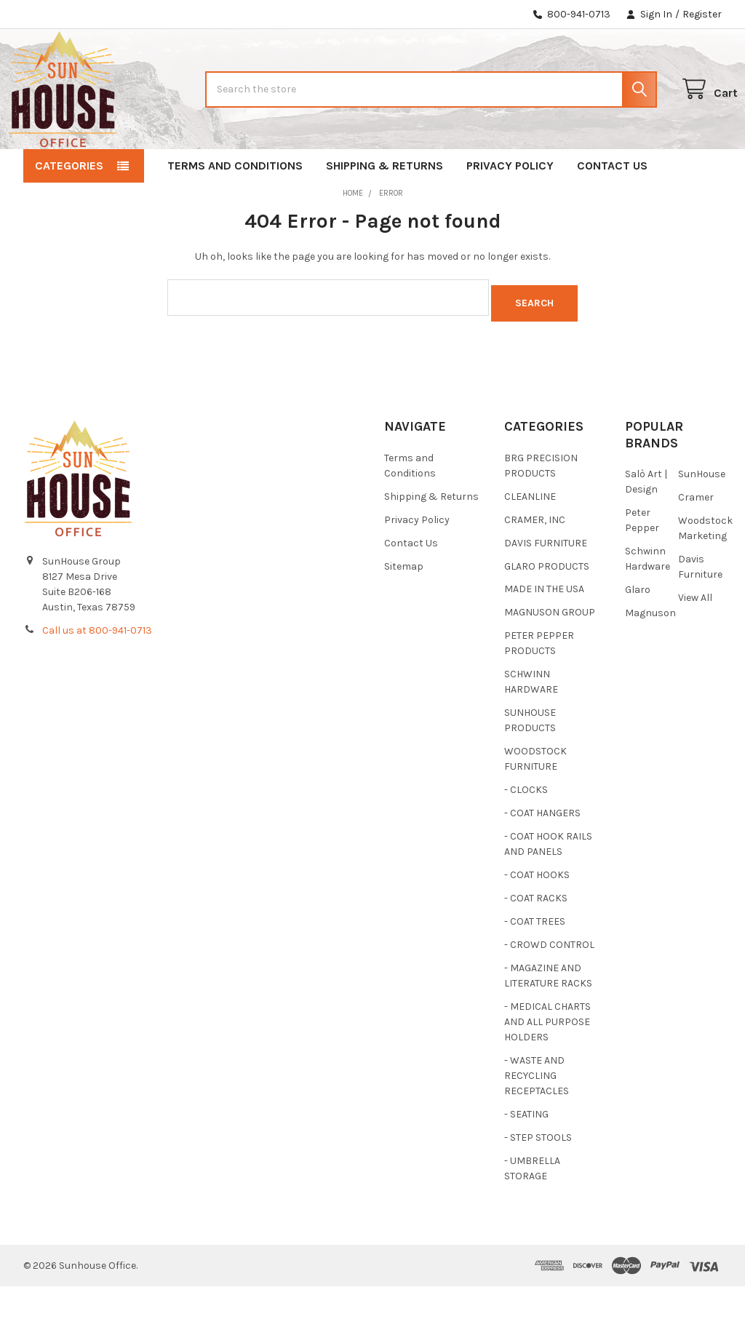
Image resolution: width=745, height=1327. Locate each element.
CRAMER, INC (534, 560)
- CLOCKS (526, 830)
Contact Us (612, 212)
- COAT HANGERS (542, 854)
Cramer (696, 538)
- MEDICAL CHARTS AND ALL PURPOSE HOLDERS (547, 1062)
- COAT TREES (534, 962)
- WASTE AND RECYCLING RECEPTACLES (536, 1116)
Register (702, 14)
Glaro (637, 630)
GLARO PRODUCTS (546, 606)
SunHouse (701, 515)
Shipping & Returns (384, 212)
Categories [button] (69, 212)
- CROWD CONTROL (549, 985)
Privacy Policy (510, 212)
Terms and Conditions (235, 212)
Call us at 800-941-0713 (97, 671)
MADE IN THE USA (544, 629)
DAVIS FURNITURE (545, 583)
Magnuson (650, 653)
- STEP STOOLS (538, 1178)
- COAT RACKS (535, 939)
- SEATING (526, 1155)
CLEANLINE (530, 536)
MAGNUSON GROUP (549, 653)
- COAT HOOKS (537, 915)
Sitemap (403, 606)
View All (695, 638)
